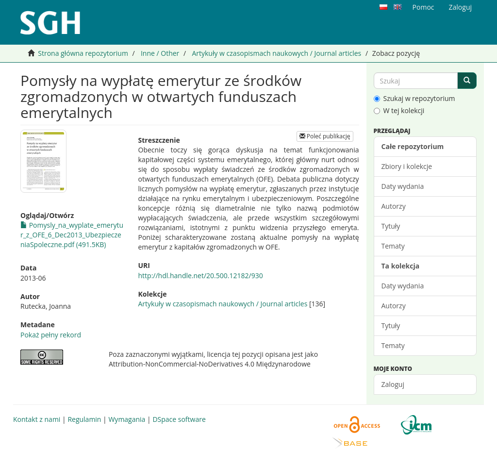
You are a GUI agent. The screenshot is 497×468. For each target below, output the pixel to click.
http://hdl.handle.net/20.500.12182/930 (200, 275)
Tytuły (390, 226)
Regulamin (84, 419)
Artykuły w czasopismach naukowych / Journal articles (276, 53)
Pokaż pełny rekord (50, 334)
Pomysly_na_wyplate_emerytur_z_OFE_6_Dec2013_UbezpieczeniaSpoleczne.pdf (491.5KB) (71, 234)
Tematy (393, 246)
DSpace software (178, 419)
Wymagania (126, 419)
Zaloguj (392, 384)
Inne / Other (160, 53)
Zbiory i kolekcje (406, 166)
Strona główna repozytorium (83, 53)
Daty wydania (402, 186)
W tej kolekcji (399, 110)
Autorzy (393, 206)
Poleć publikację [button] (324, 136)
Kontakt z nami (36, 419)
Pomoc (423, 7)
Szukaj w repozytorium (414, 98)
